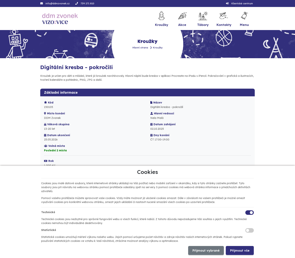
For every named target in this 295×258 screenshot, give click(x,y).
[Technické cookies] (249, 212)
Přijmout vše (239, 250)
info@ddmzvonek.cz (58, 3)
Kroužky (158, 47)
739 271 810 (87, 3)
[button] (244, 18)
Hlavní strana (140, 47)
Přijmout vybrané (206, 250)
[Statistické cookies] (249, 230)
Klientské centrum (242, 3)
